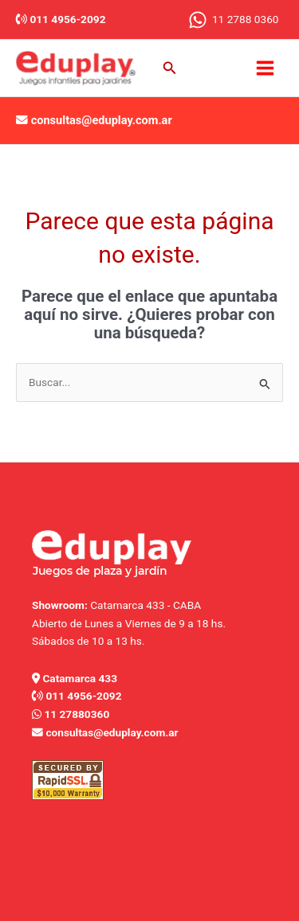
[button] (170, 68)
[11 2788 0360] (233, 19)
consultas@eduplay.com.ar (101, 120)
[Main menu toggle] (265, 67)
